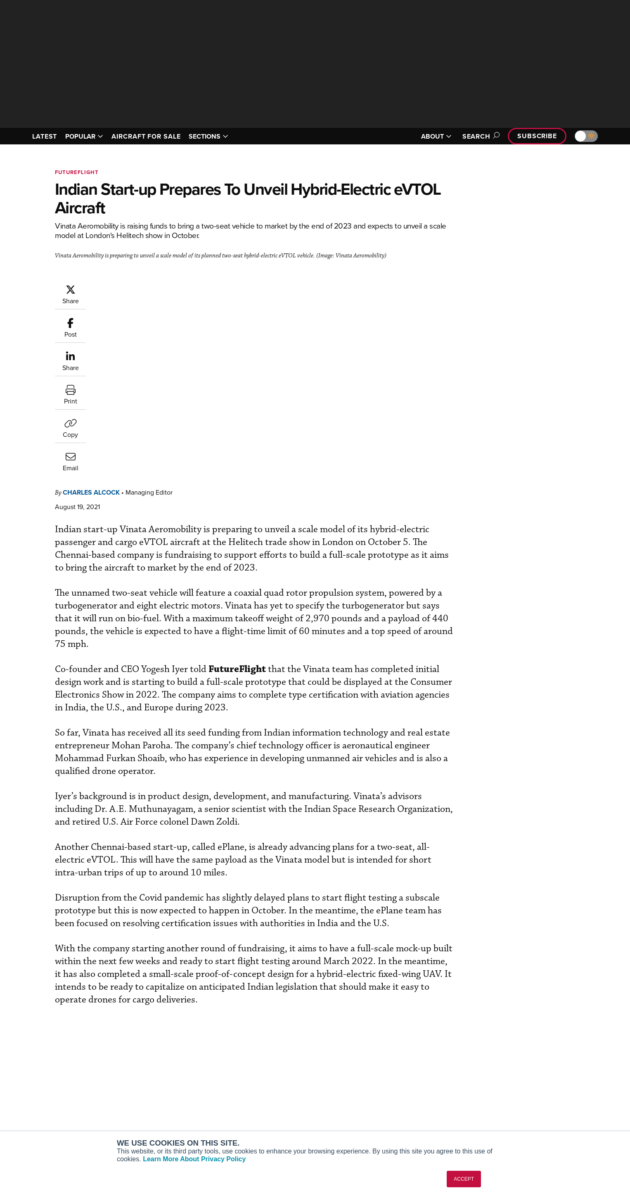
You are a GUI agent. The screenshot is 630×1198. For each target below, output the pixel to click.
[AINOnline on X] (59, 1054)
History (511, 1089)
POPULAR (84, 136)
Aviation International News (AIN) (183, 1078)
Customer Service (280, 1078)
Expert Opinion (399, 1078)
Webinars (391, 1111)
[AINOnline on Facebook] (26, 1054)
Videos (388, 1100)
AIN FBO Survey (160, 1067)
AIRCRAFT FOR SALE (145, 136)
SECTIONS (208, 136)
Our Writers (517, 1078)
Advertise (520, 1111)
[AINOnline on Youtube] (42, 1054)
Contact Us (517, 1100)
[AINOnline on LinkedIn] (75, 1054)
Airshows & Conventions (412, 1123)
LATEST (44, 136)
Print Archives (398, 1067)
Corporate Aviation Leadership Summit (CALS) (185, 1127)
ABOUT (436, 136)
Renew (266, 1089)
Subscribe (537, 136)
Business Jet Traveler (167, 1100)
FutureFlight (77, 172)
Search (479, 136)
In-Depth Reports (401, 1089)
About (510, 1067)
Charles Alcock (140, 288)
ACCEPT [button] (464, 1179)
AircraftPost (155, 1089)
